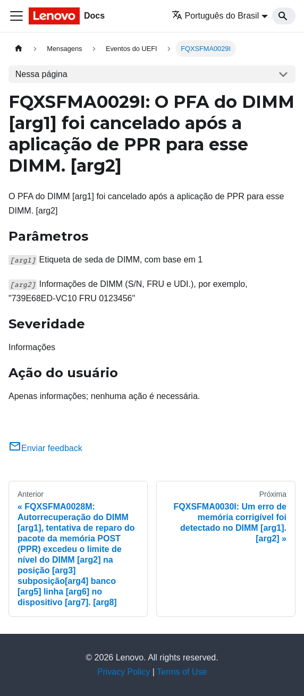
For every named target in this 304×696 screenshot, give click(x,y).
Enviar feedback (45, 448)
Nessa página (41, 74)
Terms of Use (182, 671)
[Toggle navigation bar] (16, 16)
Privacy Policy (123, 671)
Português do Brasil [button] (215, 15)
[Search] (283, 15)
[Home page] (19, 48)
